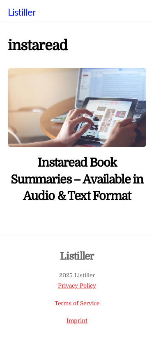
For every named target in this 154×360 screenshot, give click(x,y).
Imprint (77, 321)
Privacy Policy (77, 286)
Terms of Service (77, 303)
